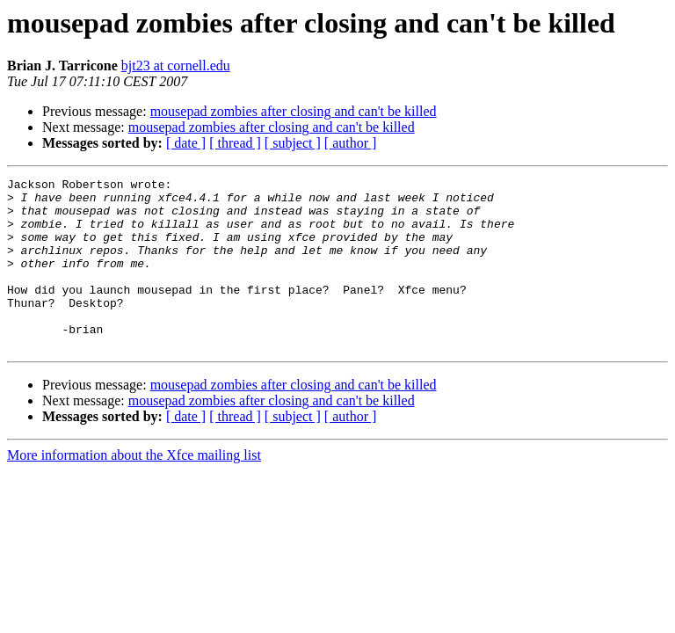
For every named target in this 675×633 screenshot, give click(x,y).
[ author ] (350, 142)
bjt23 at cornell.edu (175, 65)
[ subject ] (293, 142)
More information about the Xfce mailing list (134, 489)
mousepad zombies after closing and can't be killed (293, 111)
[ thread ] (235, 142)
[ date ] (186, 142)
